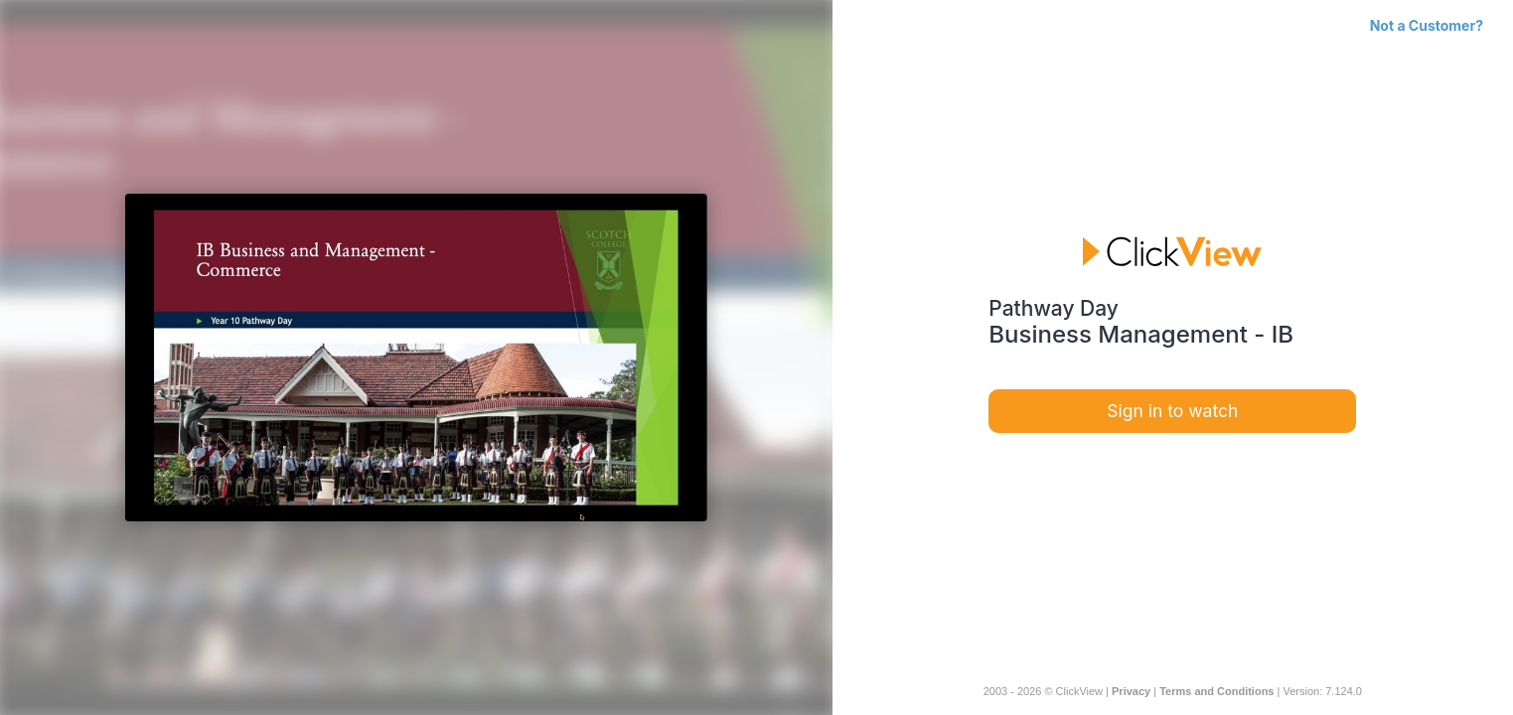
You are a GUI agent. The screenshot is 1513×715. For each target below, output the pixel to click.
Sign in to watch (1172, 410)
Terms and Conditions (1216, 691)
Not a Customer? (1426, 25)
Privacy (1131, 691)
